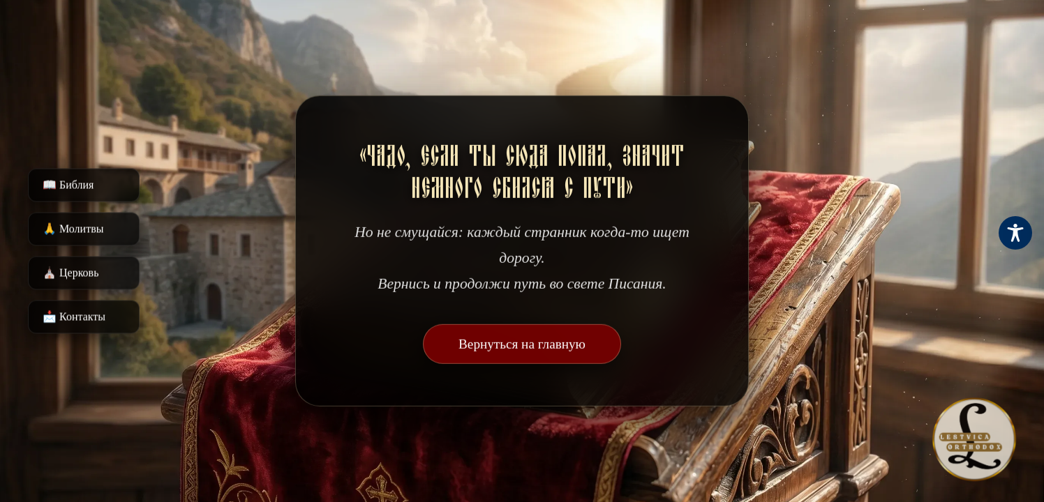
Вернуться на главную (522, 344)
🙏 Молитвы (73, 229)
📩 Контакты (74, 317)
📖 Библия (68, 185)
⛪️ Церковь (70, 273)
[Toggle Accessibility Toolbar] (1015, 233)
